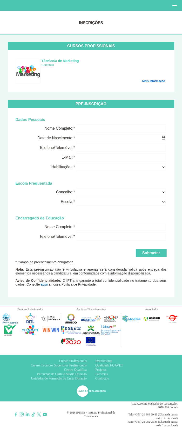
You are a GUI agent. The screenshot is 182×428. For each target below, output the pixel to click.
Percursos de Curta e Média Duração (62, 374)
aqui (44, 284)
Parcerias (101, 374)
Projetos (101, 370)
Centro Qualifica (75, 370)
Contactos (102, 378)
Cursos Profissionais (73, 361)
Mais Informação (153, 81)
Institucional (103, 361)
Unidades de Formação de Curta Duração (59, 378)
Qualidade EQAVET (109, 365)
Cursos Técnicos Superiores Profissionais (59, 365)
